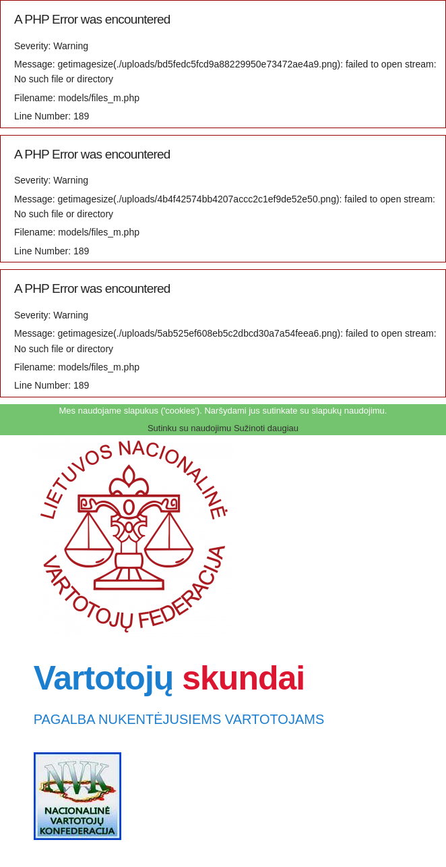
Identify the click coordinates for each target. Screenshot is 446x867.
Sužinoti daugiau (266, 428)
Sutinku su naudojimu (189, 428)
